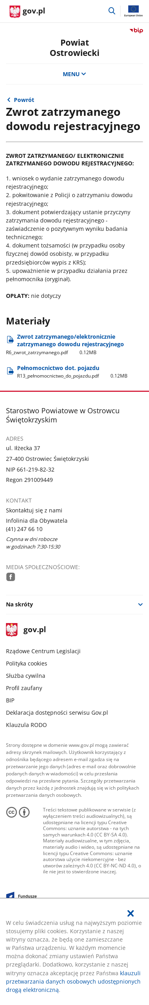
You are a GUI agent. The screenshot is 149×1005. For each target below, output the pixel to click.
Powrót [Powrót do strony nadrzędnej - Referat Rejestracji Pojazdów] (24, 100)
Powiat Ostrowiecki (74, 47)
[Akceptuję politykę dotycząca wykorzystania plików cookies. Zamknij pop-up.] (130, 913)
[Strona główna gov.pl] (27, 12)
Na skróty (19, 604)
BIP (10, 700)
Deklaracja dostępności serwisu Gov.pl (57, 712)
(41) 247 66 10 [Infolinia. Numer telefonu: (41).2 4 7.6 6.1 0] (24, 529)
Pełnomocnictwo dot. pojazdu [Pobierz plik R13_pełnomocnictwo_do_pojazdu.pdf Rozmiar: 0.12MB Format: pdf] (72, 372)
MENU (75, 74)
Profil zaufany (24, 688)
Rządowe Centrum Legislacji (43, 651)
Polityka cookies (26, 663)
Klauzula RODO (26, 725)
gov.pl (26, 630)
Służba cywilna (25, 675)
